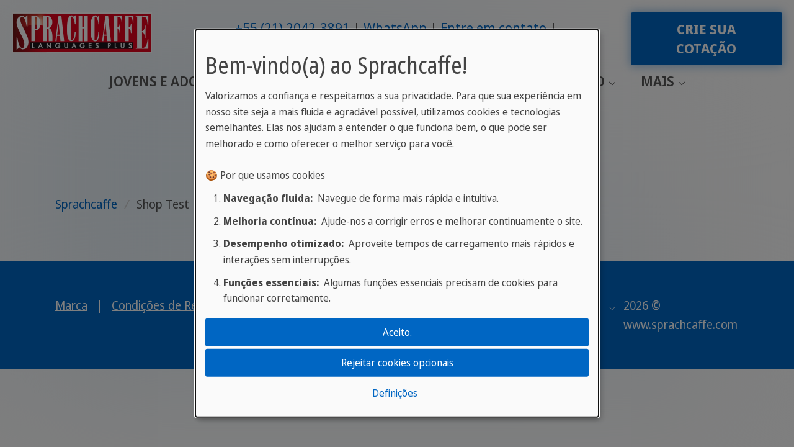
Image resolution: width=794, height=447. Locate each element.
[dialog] (397, 223)
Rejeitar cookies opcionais (397, 362)
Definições (394, 393)
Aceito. (397, 331)
